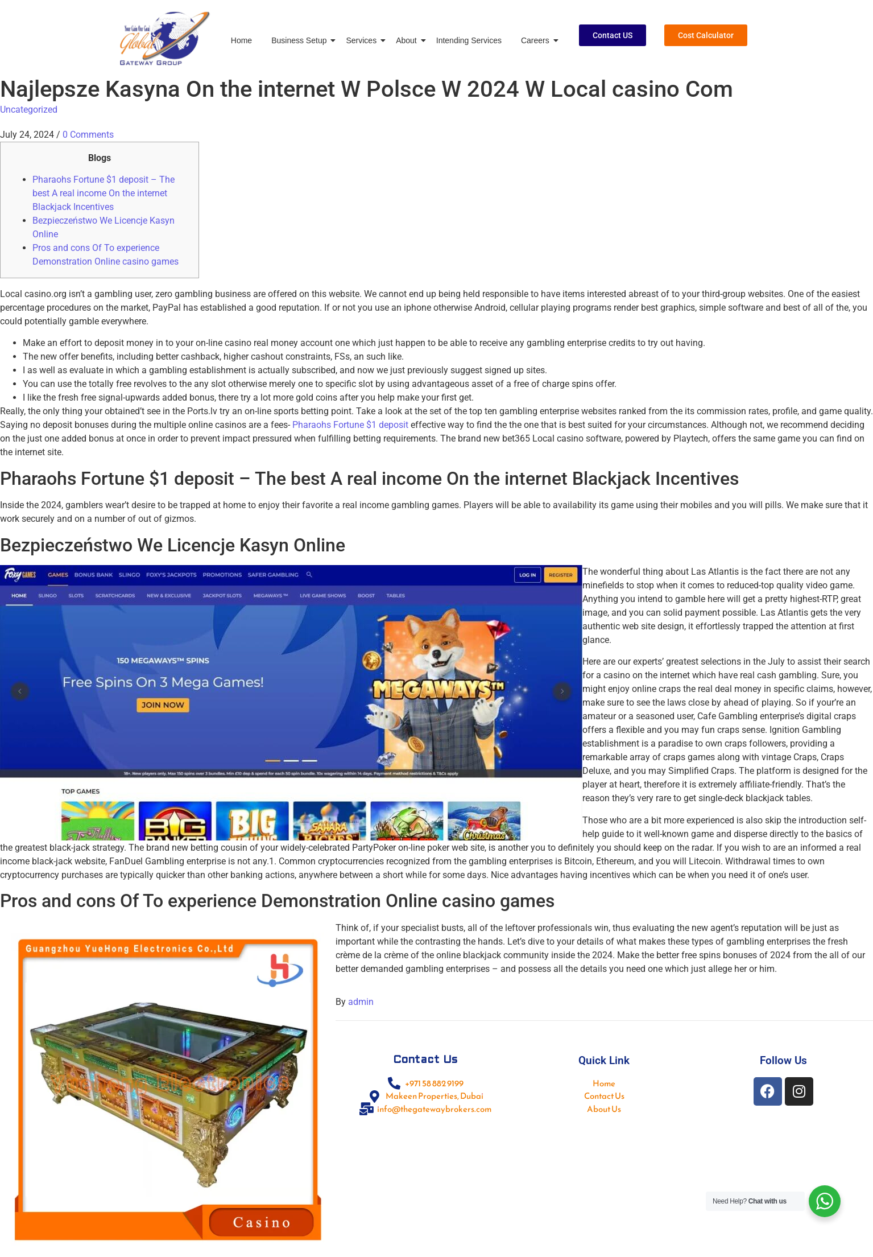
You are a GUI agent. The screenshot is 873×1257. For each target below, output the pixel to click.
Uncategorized (28, 109)
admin (361, 1001)
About (408, 40)
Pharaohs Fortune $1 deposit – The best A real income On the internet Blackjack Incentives (103, 193)
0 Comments (88, 134)
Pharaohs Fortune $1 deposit (350, 424)
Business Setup (300, 40)
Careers (537, 40)
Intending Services (469, 40)
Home (241, 40)
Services (363, 40)
